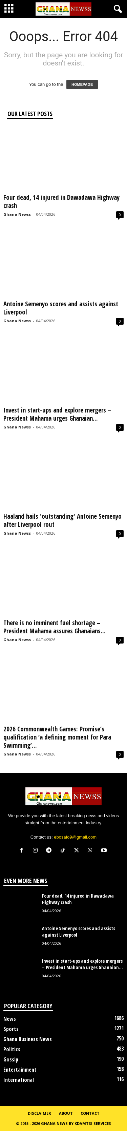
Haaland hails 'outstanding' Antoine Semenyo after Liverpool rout (62, 520)
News (9, 1018)
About (66, 1113)
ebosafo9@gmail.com (75, 837)
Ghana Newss (17, 214)
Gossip (10, 1059)
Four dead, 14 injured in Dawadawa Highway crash (61, 201)
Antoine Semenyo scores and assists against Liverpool (60, 308)
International (18, 1080)
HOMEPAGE (82, 84)
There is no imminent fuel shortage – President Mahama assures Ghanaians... (54, 626)
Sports (11, 1029)
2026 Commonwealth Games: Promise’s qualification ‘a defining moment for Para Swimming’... (57, 737)
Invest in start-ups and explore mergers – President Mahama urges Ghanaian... (57, 414)
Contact (90, 1113)
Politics (11, 1049)
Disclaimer (39, 1113)
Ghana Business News (27, 1039)
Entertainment (20, 1069)
